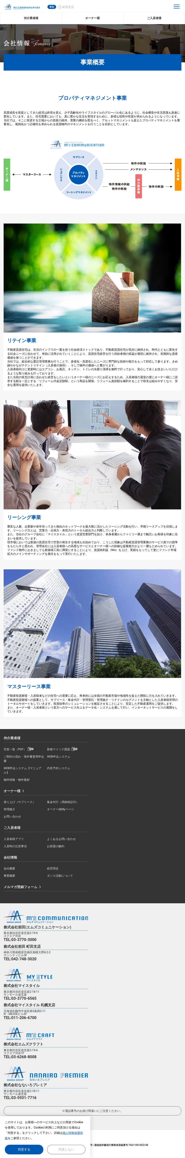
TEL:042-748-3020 (20, 959)
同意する (24, 1149)
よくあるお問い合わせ (61, 839)
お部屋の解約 (55, 846)
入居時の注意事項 (15, 846)
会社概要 (9, 868)
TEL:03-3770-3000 (20, 939)
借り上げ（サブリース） (19, 802)
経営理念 (53, 868)
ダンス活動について (60, 875)
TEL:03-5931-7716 (20, 1097)
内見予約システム (58, 768)
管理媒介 (9, 809)
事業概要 (9, 875)
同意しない (66, 1149)
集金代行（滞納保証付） (63, 802)
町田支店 (68, 7)
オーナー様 (12, 791)
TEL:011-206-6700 (20, 1017)
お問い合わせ (12, 816)
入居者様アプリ (14, 839)
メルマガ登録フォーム (20, 887)
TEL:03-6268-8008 (20, 1057)
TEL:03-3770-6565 (20, 998)
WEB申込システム (58, 756)
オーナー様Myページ (60, 809)
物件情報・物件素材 (17, 780)
